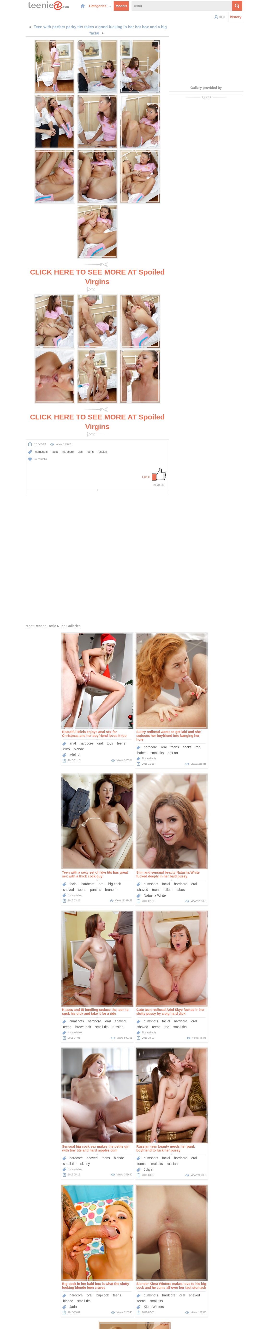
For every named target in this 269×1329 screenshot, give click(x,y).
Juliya (111, 1015)
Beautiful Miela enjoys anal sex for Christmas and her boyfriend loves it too (57, 716)
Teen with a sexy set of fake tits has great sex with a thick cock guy (206, 716)
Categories (89, 6)
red (160, 730)
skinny (48, 1010)
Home (98, 1296)
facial (40, 434)
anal (35, 726)
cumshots (27, 434)
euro (29, 732)
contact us (207, 1322)
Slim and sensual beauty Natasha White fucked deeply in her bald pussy (56, 857)
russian (88, 434)
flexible (156, 1147)
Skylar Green (153, 1153)
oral (66, 434)
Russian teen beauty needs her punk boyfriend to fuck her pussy (128, 994)
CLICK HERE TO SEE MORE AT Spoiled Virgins (97, 271)
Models (109, 6)
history (250, 17)
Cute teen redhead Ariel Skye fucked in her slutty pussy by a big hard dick (207, 857)
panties (207, 732)
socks (150, 730)
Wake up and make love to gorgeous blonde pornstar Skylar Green (171, 1131)
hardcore (54, 434)
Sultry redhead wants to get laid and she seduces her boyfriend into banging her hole (131, 718)
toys (73, 726)
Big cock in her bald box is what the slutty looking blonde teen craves (206, 994)
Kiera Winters (80, 1153)
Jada (184, 1015)
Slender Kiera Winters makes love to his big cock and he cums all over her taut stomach (97, 1131)
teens (75, 434)
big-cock (226, 726)
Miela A (37, 737)
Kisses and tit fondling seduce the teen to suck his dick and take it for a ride (132, 857)
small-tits (119, 736)
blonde (42, 732)
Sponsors (148, 1296)
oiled (56, 872)
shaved (179, 732)
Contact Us (167, 1296)
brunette (222, 732)
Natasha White (43, 878)
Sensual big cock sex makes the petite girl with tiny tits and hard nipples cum (58, 994)
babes (104, 736)
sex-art (136, 736)
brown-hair (120, 872)
